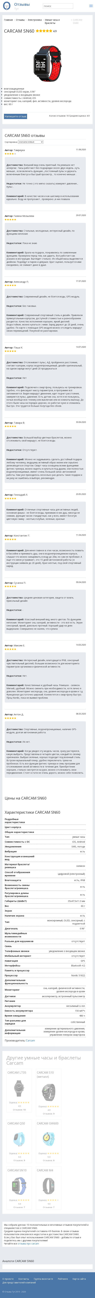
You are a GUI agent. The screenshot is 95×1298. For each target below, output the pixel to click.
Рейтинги (63, 1278)
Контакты (23, 1278)
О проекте (8, 1278)
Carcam (30, 1040)
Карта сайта (79, 1278)
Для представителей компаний (19, 1282)
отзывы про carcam (28, 1243)
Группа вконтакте (43, 1278)
